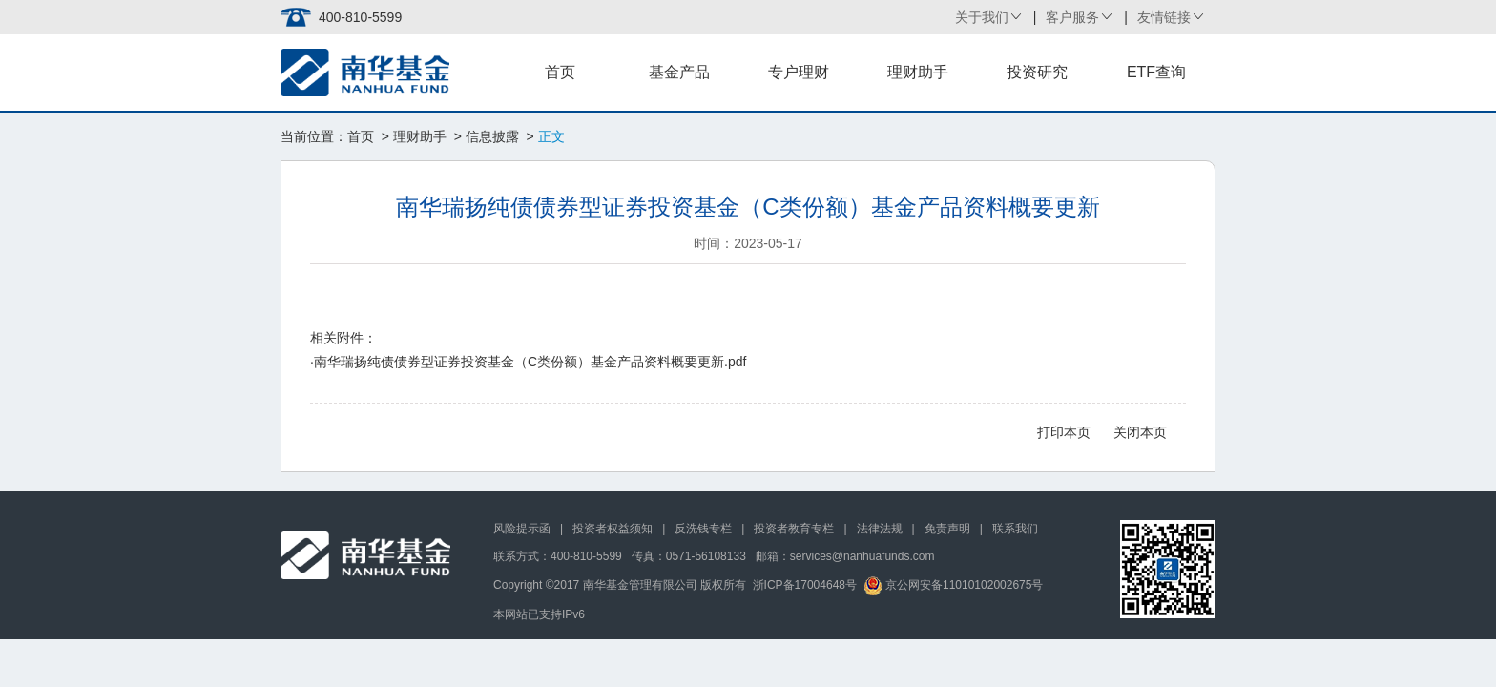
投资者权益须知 (612, 528)
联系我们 (1015, 528)
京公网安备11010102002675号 (953, 585)
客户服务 (1072, 17)
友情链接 (1164, 17)
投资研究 (1037, 72)
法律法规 (880, 528)
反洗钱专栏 (703, 528)
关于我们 (981, 17)
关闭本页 (1140, 432)
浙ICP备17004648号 (805, 585)
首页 (560, 72)
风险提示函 (522, 528)
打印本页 (1064, 432)
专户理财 (798, 72)
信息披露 (492, 136)
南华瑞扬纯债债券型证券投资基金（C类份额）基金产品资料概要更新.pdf (530, 361)
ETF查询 (1156, 72)
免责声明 (947, 528)
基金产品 (679, 72)
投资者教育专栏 (794, 528)
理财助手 (917, 72)
